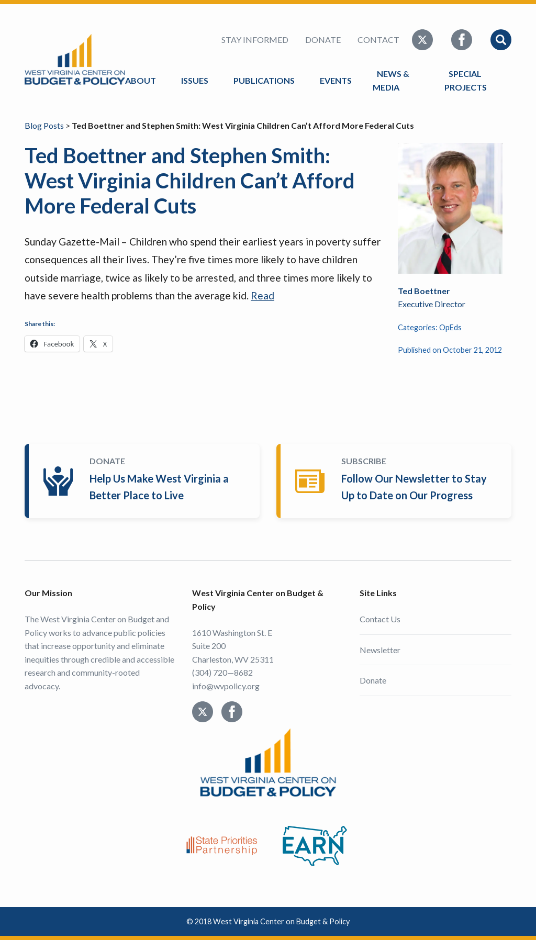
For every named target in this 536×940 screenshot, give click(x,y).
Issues (194, 80)
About (140, 80)
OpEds (450, 327)
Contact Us (380, 619)
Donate (323, 39)
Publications (264, 80)
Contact (378, 39)
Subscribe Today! (396, 481)
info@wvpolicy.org (226, 686)
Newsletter (380, 650)
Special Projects (467, 80)
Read (262, 295)
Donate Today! (144, 481)
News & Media (391, 80)
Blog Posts (44, 125)
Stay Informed (254, 39)
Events (336, 80)
